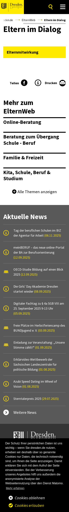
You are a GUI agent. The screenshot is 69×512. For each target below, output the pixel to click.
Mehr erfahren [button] (15, 488)
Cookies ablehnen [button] (30, 497)
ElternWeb (28, 20)
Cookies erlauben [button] (29, 505)
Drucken (51, 83)
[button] (63, 7)
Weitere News (24, 412)
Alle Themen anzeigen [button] (37, 191)
